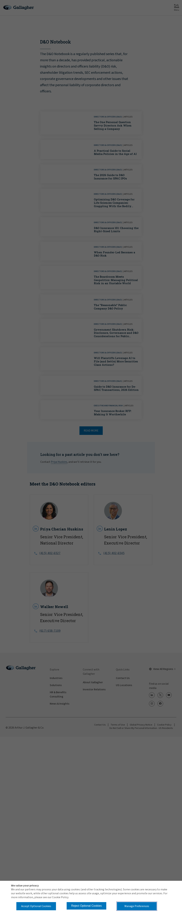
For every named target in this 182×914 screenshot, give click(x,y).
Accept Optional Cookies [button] (36, 906)
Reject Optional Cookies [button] (86, 905)
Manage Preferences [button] (136, 906)
